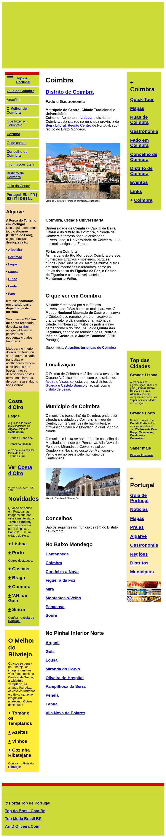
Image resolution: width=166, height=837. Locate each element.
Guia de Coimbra (20, 91)
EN (25, 195)
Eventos (139, 182)
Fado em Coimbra (139, 143)
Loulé (12, 286)
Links (136, 191)
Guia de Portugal (139, 498)
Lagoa (13, 271)
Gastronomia (144, 131)
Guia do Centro (18, 186)
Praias (137, 527)
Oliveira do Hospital (65, 678)
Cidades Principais (141, 455)
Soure (51, 615)
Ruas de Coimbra (139, 120)
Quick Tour (142, 99)
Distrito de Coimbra (15, 175)
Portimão (15, 257)
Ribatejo (14, 767)
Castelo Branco (73, 385)
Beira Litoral (56, 125)
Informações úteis (20, 164)
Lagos (13, 264)
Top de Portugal (23, 80)
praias (24, 326)
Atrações (13, 100)
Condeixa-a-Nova (62, 571)
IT (15, 198)
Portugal (14, 195)
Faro (11, 293)
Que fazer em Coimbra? (17, 123)
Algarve (138, 536)
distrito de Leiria (58, 389)
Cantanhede (57, 554)
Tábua (51, 704)
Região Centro (79, 125)
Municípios (142, 571)
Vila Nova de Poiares (65, 713)
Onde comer (16, 143)
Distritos (139, 562)
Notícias (139, 509)
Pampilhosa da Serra (66, 686)
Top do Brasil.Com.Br (25, 811)
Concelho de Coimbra (17, 153)
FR (32, 195)
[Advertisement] (83, 35)
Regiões (139, 554)
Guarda (51, 385)
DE (22, 198)
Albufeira (15, 249)
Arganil (52, 642)
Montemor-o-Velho (63, 598)
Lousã (51, 660)
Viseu (63, 381)
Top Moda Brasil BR (23, 819)
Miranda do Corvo (63, 669)
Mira (50, 589)
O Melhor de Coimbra (17, 110)
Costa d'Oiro (16, 432)
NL (30, 198)
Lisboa (86, 117)
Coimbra (54, 563)
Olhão (12, 279)
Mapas (137, 108)
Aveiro (50, 381)
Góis (50, 651)
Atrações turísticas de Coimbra (90, 347)
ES (9, 198)
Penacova (55, 606)
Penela (52, 695)
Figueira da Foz (60, 580)
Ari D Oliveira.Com (22, 826)
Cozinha (13, 134)
